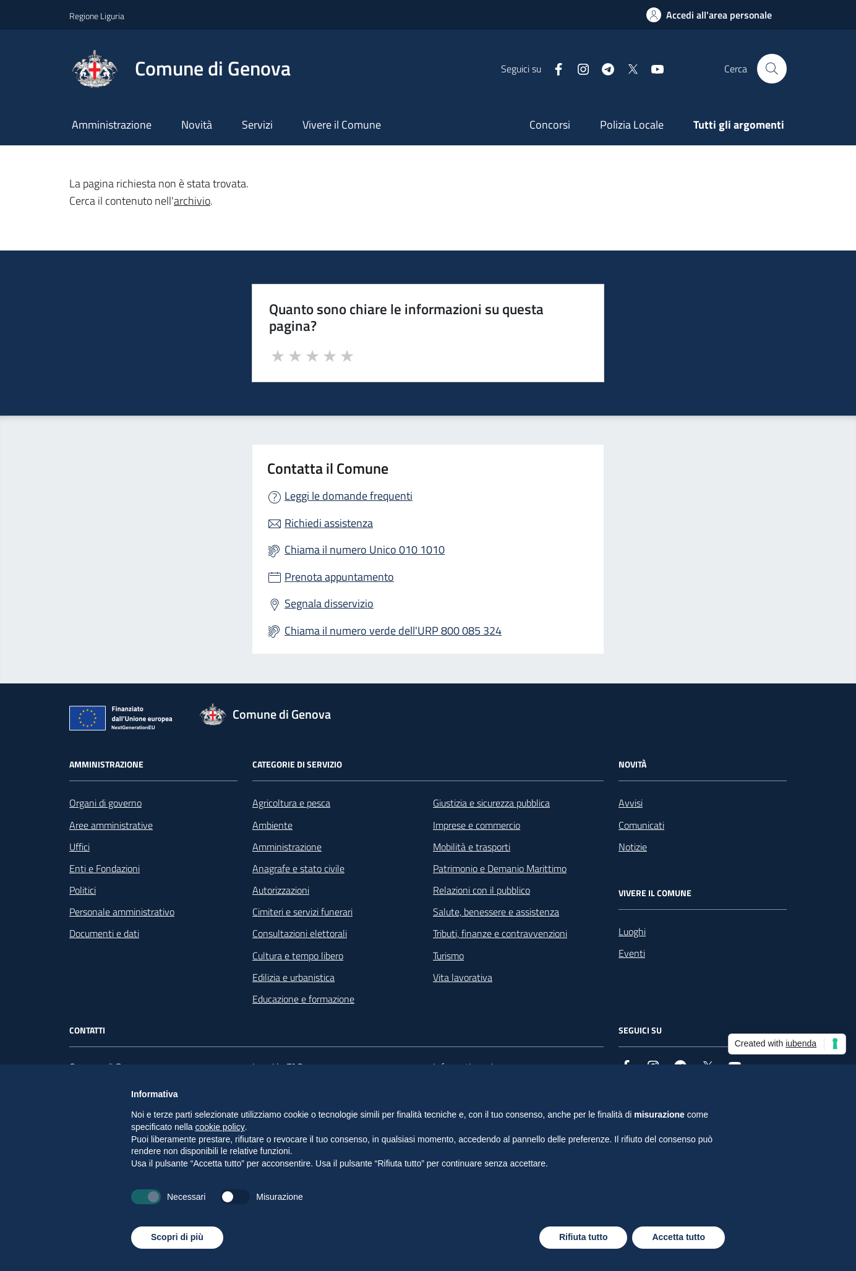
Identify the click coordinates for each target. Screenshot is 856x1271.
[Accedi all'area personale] (709, 15)
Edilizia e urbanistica (293, 977)
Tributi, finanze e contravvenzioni (500, 933)
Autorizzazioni (280, 890)
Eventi (631, 953)
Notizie (632, 846)
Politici (82, 890)
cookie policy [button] (220, 1127)
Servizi (257, 124)
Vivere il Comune (341, 124)
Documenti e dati (104, 933)
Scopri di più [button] (177, 1237)
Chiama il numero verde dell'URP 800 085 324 (393, 630)
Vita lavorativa (462, 977)
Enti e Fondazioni (104, 868)
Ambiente (272, 825)
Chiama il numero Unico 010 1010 (365, 549)
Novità (196, 124)
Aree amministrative (111, 825)
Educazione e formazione (303, 998)
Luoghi (632, 931)
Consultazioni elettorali (299, 933)
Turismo (448, 955)
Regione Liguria (96, 15)
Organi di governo (105, 802)
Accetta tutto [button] (678, 1237)
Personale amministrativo (121, 911)
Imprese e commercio (476, 825)
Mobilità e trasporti (471, 846)
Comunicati (641, 825)
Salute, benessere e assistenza (496, 911)
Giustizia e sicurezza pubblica (491, 802)
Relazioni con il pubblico (481, 890)
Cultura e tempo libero (297, 955)
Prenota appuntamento (339, 576)
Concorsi (549, 124)
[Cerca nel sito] (772, 68)
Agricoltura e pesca (291, 802)
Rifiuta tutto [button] (583, 1237)
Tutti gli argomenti (738, 124)
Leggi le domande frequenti (349, 495)
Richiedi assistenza (329, 523)
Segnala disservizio (329, 603)
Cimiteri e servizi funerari (302, 911)
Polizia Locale (632, 124)
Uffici (79, 846)
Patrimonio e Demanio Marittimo (500, 868)
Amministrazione (112, 124)
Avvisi (630, 802)
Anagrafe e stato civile (298, 868)
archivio (192, 200)
